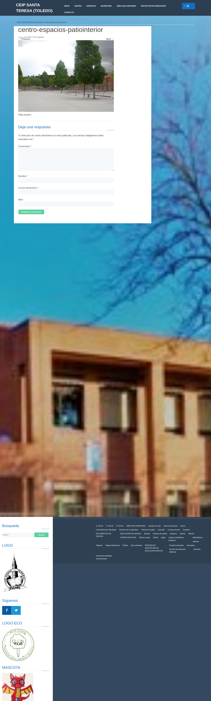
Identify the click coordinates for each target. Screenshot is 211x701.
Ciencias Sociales (148, 530)
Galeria (182, 534)
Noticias (196, 542)
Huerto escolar (144, 538)
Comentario (24, 146)
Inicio (67, 6)
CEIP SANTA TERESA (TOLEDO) (34, 8)
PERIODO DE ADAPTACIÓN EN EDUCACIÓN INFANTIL (154, 548)
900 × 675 (31, 37)
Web (20, 199)
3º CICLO (120, 526)
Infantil (155, 538)
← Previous (24, 39)
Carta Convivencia (170, 526)
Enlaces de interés (160, 534)
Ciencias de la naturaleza (128, 530)
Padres (125, 545)
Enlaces (147, 534)
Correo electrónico (28, 188)
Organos (99, 545)
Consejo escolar (174, 530)
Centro (78, 6)
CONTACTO (69, 12)
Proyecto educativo (176, 545)
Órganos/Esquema (112, 545)
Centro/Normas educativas (106, 530)
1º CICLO (99, 526)
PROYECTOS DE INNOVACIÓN (153, 6)
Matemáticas (197, 538)
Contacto (186, 530)
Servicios (91, 6)
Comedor (161, 530)
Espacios (41, 37)
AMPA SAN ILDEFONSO (126, 6)
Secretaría (106, 6)
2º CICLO (109, 526)
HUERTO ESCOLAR (128, 538)
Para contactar (136, 545)
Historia (191, 534)
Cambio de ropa (154, 526)
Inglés (163, 538)
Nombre (23, 176)
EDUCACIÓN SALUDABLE (130, 534)
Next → (110, 39)
